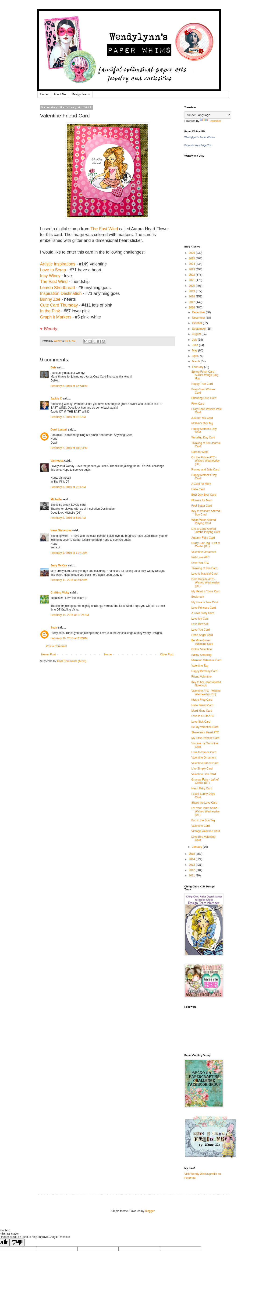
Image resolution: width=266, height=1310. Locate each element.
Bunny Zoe (50, 299)
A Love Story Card (202, 613)
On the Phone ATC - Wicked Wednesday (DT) (205, 461)
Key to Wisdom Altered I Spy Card (206, 512)
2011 (192, 875)
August (197, 334)
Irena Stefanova (61, 530)
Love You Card (200, 629)
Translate (210, 121)
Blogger (150, 1211)
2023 (192, 269)
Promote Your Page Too (198, 145)
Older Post (167, 654)
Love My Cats (199, 618)
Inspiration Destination (61, 293)
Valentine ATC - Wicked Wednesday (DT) (205, 692)
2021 (192, 280)
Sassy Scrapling (201, 655)
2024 (192, 263)
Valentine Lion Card (203, 774)
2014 (192, 859)
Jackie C (56, 398)
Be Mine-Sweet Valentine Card (202, 642)
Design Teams (81, 94)
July (195, 339)
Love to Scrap (53, 270)
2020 (192, 285)
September (199, 328)
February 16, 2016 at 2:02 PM (69, 638)
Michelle (56, 499)
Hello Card (198, 489)
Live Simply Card (202, 768)
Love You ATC (200, 563)
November (199, 317)
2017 (192, 302)
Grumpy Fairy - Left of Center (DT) (205, 781)
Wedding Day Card (203, 437)
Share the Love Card (204, 802)
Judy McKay (59, 565)
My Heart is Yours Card (205, 591)
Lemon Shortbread (57, 287)
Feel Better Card (201, 505)
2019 (192, 291)
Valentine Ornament (203, 552)
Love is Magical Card (204, 573)
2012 (192, 870)
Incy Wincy (50, 275)
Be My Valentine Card (204, 727)
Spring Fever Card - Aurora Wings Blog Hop (204, 375)
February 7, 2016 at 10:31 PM (69, 448)
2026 (192, 252)
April (195, 356)
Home (44, 94)
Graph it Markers (55, 317)
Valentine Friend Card (204, 763)
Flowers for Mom (201, 500)
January (197, 846)
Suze (54, 627)
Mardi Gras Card (201, 710)
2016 (192, 307)
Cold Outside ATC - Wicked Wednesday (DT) (205, 583)
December (199, 312)
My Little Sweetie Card (205, 738)
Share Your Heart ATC (205, 732)
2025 (192, 258)
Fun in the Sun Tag (203, 820)
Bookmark (197, 596)
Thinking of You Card (204, 568)
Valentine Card (200, 825)
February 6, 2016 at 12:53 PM (69, 386)
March (196, 361)
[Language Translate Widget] (207, 115)
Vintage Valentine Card (205, 831)
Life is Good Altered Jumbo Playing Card (205, 530)
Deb (53, 367)
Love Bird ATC (200, 624)
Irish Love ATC (200, 557)
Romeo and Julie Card (205, 469)
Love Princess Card (203, 607)
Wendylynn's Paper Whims (199, 137)
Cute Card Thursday (59, 305)
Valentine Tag (199, 665)
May (195, 350)
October (197, 323)
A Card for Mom (201, 483)
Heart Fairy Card (201, 788)
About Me (60, 94)
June (195, 345)
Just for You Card (202, 418)
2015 (192, 853)
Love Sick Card (200, 721)
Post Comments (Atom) (71, 661)
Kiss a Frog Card (201, 699)
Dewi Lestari (59, 429)
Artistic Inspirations (57, 264)
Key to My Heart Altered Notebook (206, 684)
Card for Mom (199, 452)
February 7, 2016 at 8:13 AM (68, 417)
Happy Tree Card (202, 383)
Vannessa (57, 460)
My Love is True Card (204, 602)
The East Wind (104, 228)
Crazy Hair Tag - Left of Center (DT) (205, 544)
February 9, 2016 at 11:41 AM (69, 552)
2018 (192, 296)
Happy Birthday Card (204, 671)
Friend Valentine (201, 676)
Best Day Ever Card (203, 494)
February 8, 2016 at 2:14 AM (68, 487)
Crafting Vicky (60, 592)
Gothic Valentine (201, 649)
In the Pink (50, 311)
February (198, 367)
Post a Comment (56, 646)
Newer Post (48, 654)
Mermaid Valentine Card (206, 660)
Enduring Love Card (203, 398)
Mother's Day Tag (202, 423)
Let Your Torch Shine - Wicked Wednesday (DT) (205, 811)
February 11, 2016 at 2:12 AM (69, 580)
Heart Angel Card (202, 635)
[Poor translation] (17, 1242)
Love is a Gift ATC (202, 716)
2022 (192, 274)
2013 (192, 864)
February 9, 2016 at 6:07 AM (68, 517)
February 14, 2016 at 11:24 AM (70, 615)
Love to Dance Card (203, 752)
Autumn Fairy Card (203, 537)
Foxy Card (197, 403)
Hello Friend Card (202, 705)
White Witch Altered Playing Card (203, 521)
